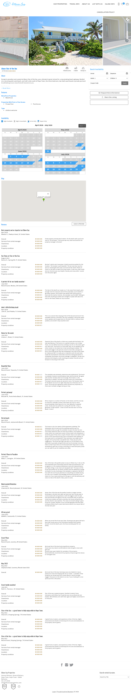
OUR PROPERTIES (60, 4)
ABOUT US (86, 4)
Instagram (66, 665)
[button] (44, 199)
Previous (4, 41)
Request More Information (110, 93)
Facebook (62, 665)
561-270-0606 (5, 681)
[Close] (48, 194)
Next (127, 41)
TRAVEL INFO (74, 4)
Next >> (82, 126)
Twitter (71, 665)
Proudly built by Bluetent (65, 692)
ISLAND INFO (110, 4)
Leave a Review (79, 224)
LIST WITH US (97, 4)
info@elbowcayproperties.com (11, 683)
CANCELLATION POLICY (106, 12)
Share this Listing (110, 97)
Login (54, 692)
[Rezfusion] (19, 686)
